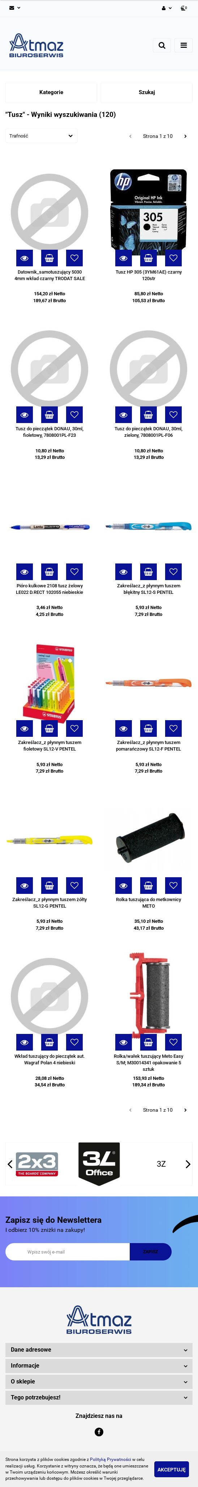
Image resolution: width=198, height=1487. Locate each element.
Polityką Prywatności (110, 1459)
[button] (184, 8)
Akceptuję (172, 1470)
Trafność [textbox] (18, 136)
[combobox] (41, 135)
